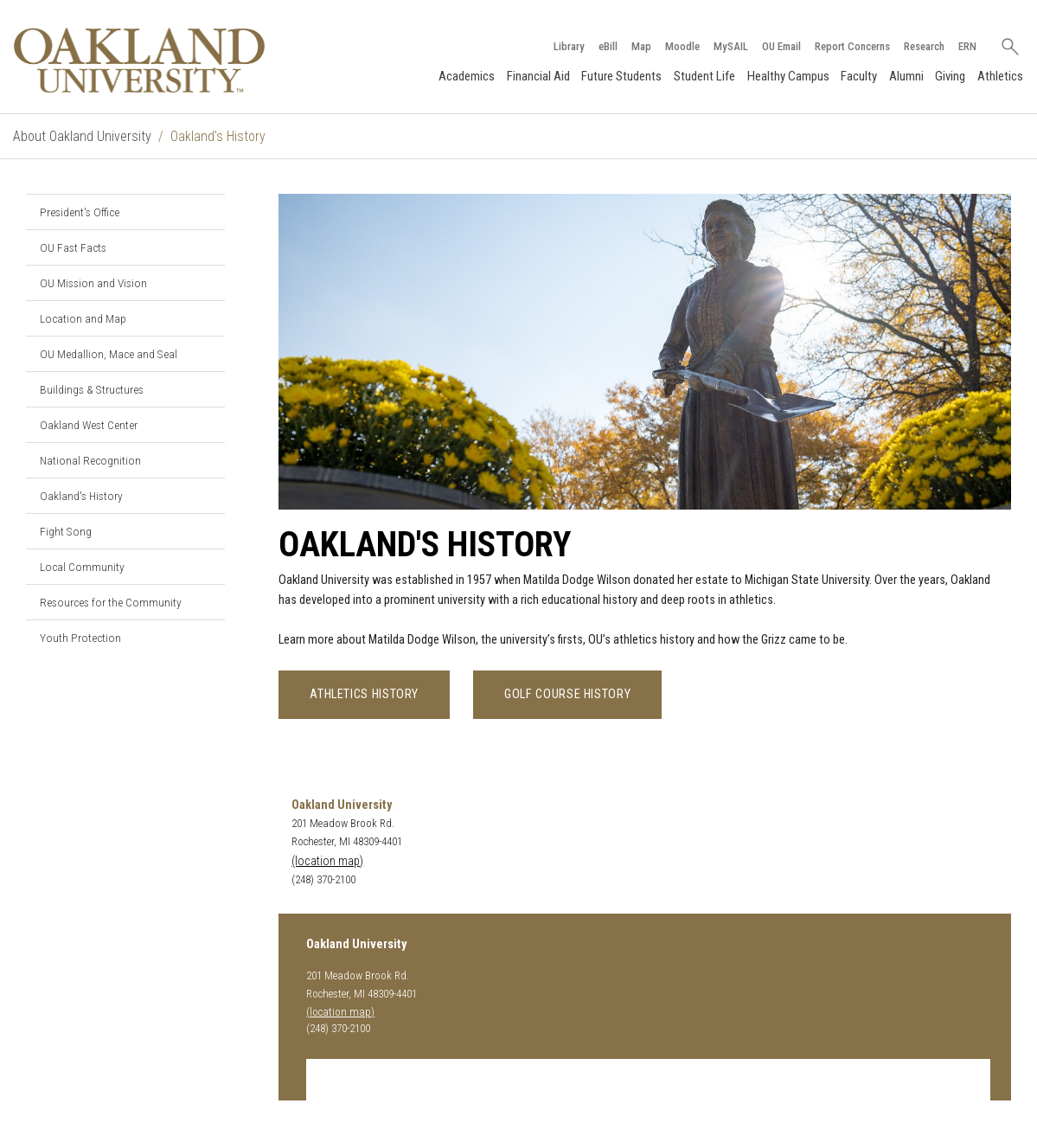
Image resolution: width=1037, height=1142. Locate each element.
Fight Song (66, 531)
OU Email (781, 46)
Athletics (1000, 76)
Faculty (859, 76)
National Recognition (90, 460)
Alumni (906, 76)
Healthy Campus (788, 76)
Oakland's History (81, 496)
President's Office (79, 212)
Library (569, 46)
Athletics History (364, 694)
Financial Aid (538, 76)
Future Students (621, 76)
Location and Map (83, 318)
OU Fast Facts (73, 247)
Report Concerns (852, 46)
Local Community (82, 567)
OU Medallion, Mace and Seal (108, 354)
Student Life (704, 76)
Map (641, 46)
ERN (967, 46)
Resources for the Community (111, 602)
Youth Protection (80, 638)
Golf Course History (567, 694)
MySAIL (731, 46)
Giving (950, 76)
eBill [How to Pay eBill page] (608, 46)
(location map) (327, 861)
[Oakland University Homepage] (139, 60)
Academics (466, 76)
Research (924, 46)
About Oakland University (82, 136)
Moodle (682, 46)
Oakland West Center (89, 425)
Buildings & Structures (92, 389)
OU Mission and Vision (93, 283)
